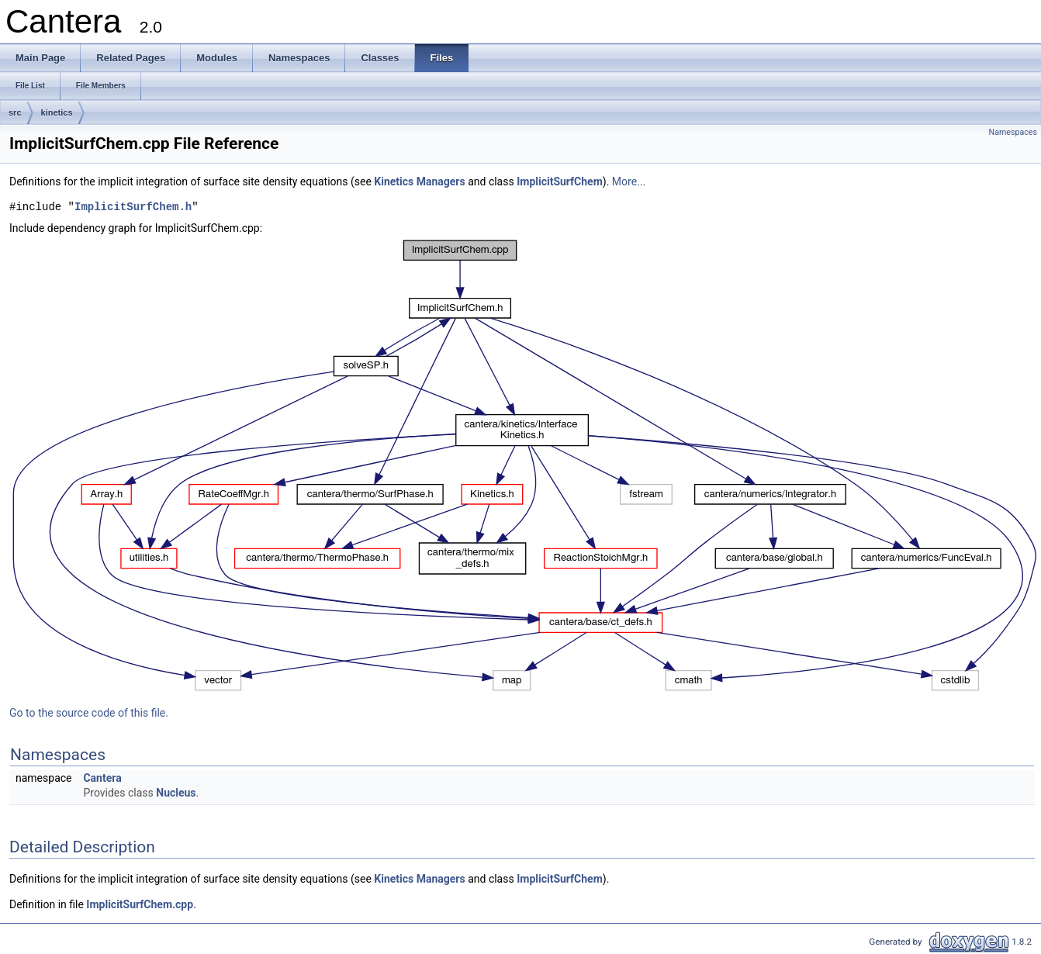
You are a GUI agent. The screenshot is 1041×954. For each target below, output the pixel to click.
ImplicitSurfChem (560, 181)
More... (628, 181)
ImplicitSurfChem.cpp (139, 904)
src (15, 112)
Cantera (102, 778)
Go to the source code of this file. (88, 713)
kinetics (57, 112)
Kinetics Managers (419, 181)
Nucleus (175, 792)
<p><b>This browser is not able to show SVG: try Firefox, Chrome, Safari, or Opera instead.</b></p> (525, 465)
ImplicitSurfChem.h (133, 207)
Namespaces (1013, 132)
